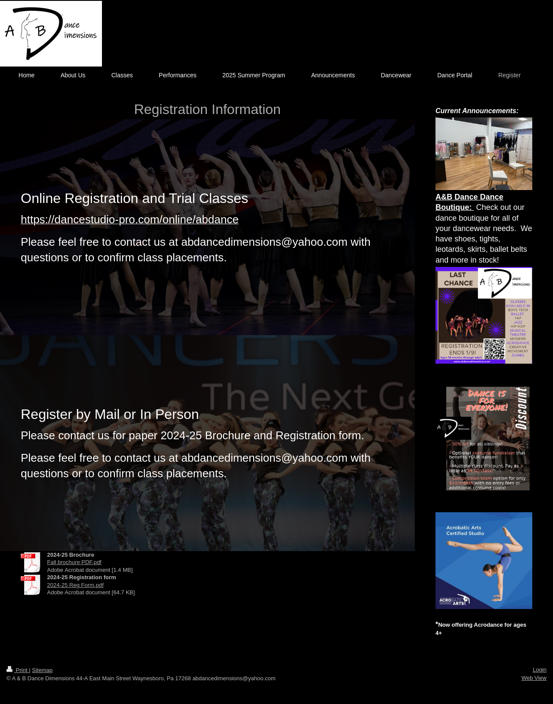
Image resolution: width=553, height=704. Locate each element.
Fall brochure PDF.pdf (74, 562)
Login (540, 669)
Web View (534, 678)
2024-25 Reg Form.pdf (75, 585)
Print (17, 670)
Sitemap (42, 670)
